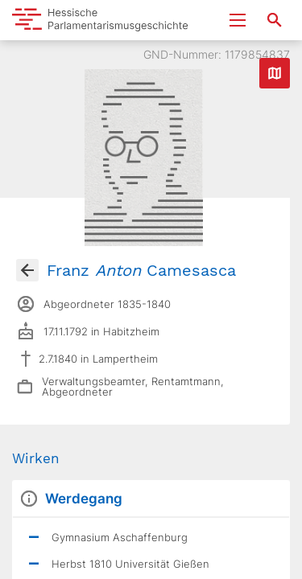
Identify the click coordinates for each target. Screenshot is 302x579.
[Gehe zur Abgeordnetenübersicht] (27, 270)
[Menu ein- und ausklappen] (237, 20)
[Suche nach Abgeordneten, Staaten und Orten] (274, 20)
